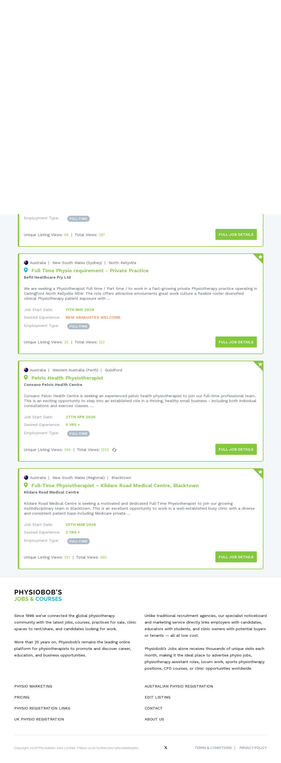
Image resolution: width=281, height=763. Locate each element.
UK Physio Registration (39, 715)
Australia (38, 261)
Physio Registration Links (42, 704)
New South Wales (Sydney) (77, 261)
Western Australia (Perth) (75, 368)
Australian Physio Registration (179, 682)
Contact (154, 704)
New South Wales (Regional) (78, 474)
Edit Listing (157, 693)
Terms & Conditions (212, 744)
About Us (154, 715)
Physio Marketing (33, 682)
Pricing (21, 693)
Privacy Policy (253, 744)
